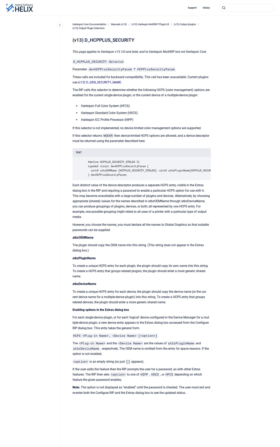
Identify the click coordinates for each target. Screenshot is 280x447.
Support (192, 7)
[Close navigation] (60, 25)
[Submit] (224, 8)
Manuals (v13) (119, 24)
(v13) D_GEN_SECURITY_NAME (99, 82)
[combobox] (247, 7)
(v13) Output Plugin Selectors (89, 28)
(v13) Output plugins (185, 24)
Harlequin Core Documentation (89, 24)
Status (206, 7)
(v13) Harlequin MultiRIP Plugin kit (150, 24)
